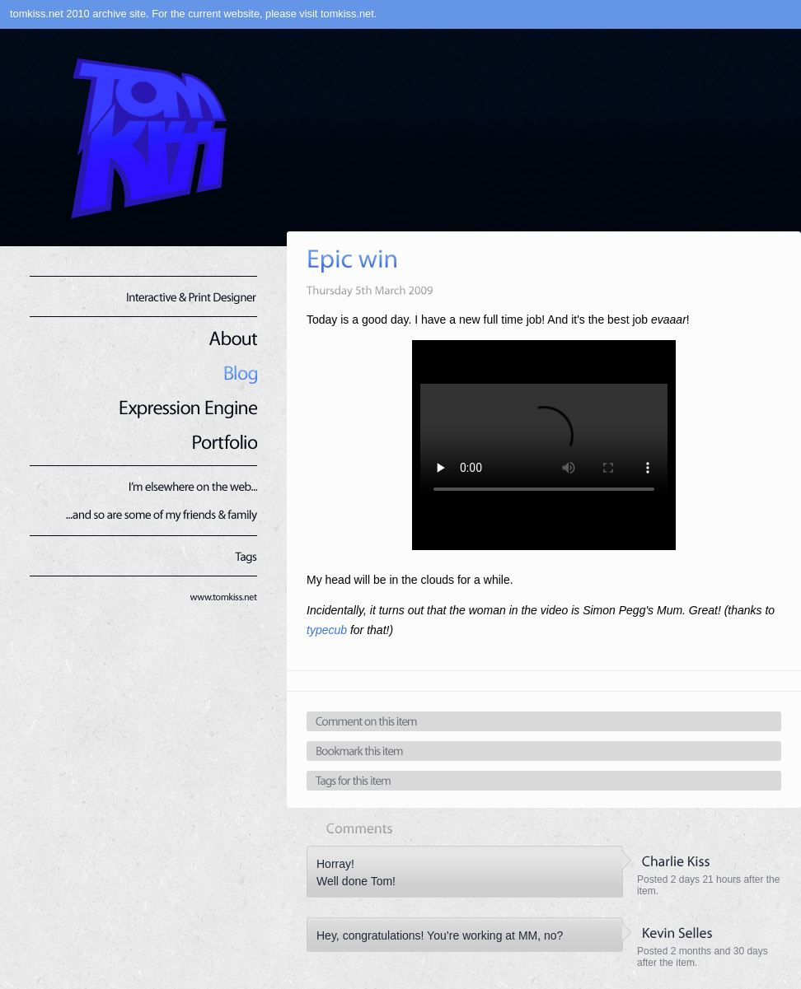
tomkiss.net (347, 13)
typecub (327, 630)
